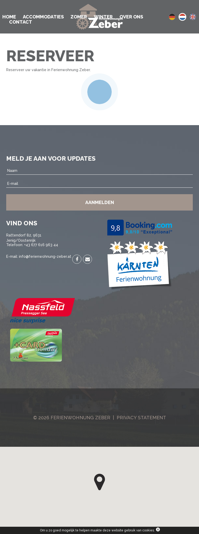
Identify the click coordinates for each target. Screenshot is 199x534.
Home (9, 16)
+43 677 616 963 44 (41, 245)
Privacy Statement (141, 417)
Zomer (78, 16)
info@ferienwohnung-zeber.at (45, 256)
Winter (103, 16)
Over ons (131, 16)
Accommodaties (43, 16)
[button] (99, 482)
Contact (20, 22)
